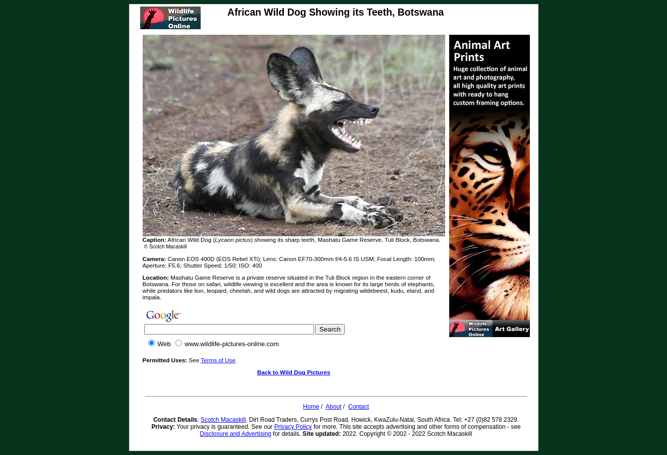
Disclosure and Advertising (235, 433)
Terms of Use (218, 360)
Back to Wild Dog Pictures (293, 372)
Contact (358, 406)
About (333, 406)
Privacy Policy (293, 426)
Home (311, 406)
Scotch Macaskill (223, 419)
